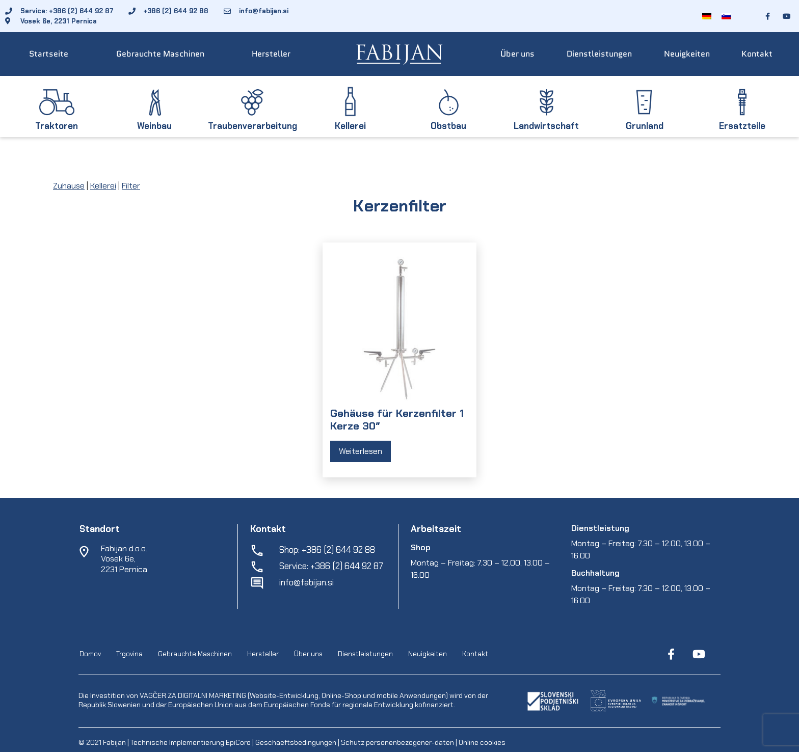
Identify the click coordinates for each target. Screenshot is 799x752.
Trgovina (129, 654)
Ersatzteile (742, 125)
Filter (131, 185)
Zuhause (69, 185)
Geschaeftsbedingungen (296, 742)
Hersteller (271, 54)
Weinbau (154, 125)
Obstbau (448, 125)
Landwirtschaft (546, 125)
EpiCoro (238, 742)
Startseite (48, 54)
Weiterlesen (360, 451)
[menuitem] (706, 16)
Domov (90, 654)
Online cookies (481, 742)
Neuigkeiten (687, 54)
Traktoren (56, 125)
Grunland (644, 125)
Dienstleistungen (599, 54)
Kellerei (350, 125)
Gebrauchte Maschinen (160, 54)
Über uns (517, 54)
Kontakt (757, 54)
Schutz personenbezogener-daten (397, 742)
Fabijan (114, 742)
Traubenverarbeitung (252, 125)
